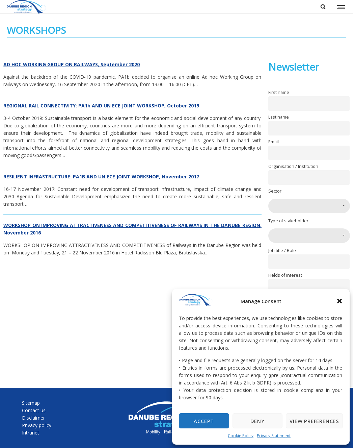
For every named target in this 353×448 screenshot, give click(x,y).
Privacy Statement (274, 436)
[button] (339, 301)
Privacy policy (36, 425)
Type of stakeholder (288, 221)
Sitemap (31, 403)
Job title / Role (282, 250)
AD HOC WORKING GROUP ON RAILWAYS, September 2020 (71, 64)
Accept (204, 421)
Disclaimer (33, 418)
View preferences (314, 421)
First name (278, 92)
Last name (278, 117)
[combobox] (309, 206)
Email (273, 142)
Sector (274, 191)
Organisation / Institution (293, 166)
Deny (257, 421)
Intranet (30, 432)
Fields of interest (285, 275)
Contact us (34, 410)
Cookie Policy (240, 436)
